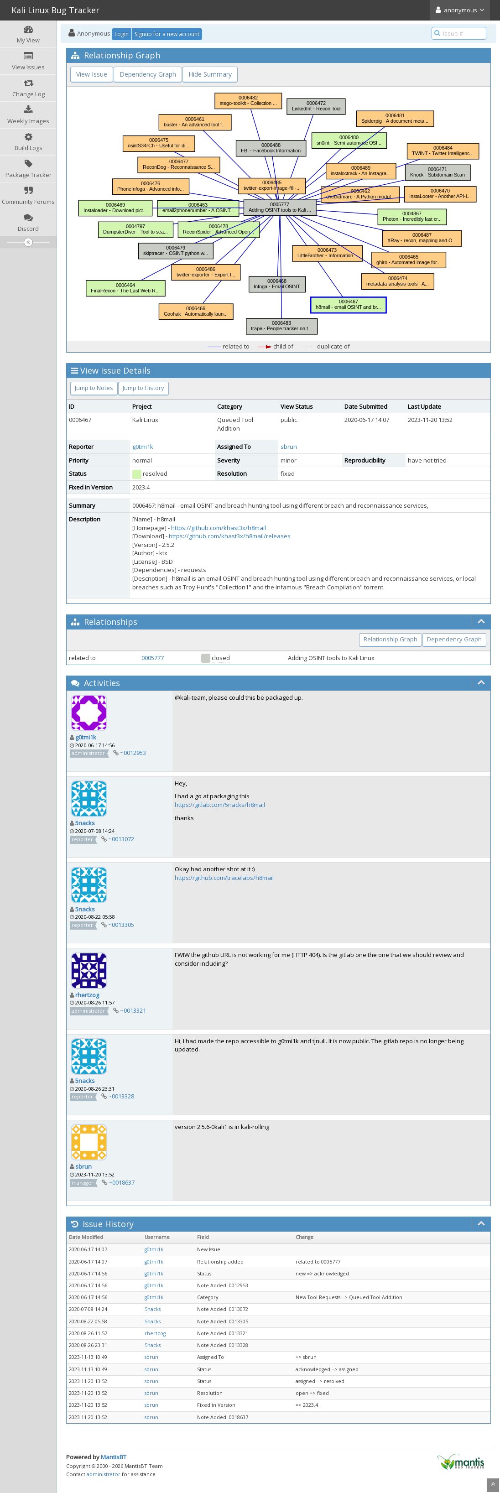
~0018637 (122, 1182)
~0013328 (121, 1096)
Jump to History (143, 388)
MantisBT (113, 1457)
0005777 (152, 658)
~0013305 (121, 925)
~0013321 (133, 1010)
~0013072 (121, 839)
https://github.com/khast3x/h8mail (218, 528)
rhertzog (87, 995)
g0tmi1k (142, 446)
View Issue (91, 74)
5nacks (85, 823)
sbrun (289, 446)
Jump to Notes (94, 388)
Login (122, 34)
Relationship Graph (390, 639)
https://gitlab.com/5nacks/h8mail (220, 805)
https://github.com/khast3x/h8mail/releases (230, 536)
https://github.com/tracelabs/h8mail (224, 878)
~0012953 (133, 753)
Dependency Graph (148, 74)
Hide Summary (210, 74)
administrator (103, 1474)
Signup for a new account (167, 34)
